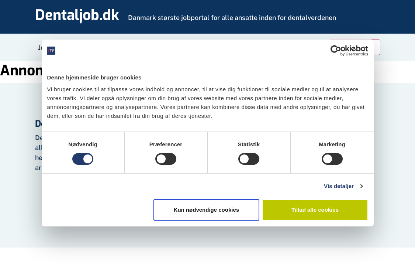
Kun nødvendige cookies (206, 210)
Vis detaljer (339, 186)
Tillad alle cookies (315, 210)
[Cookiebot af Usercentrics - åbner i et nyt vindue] (336, 50)
